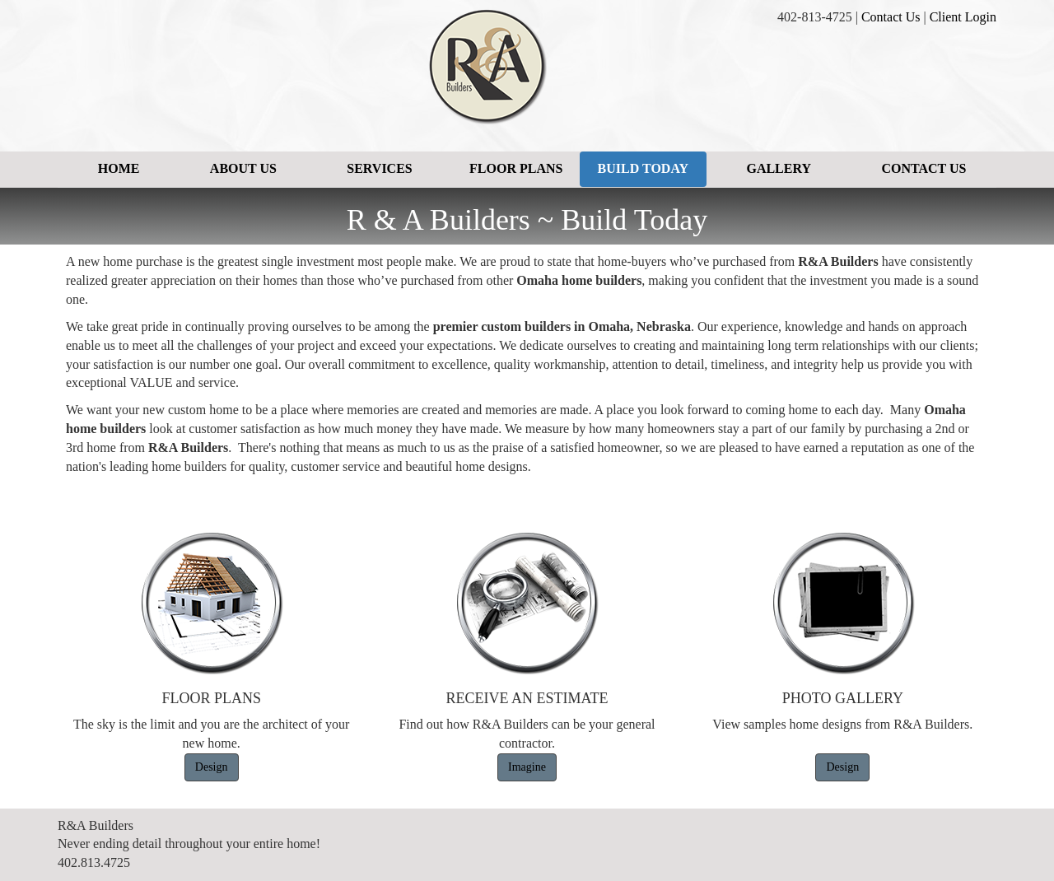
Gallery (778, 168)
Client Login (963, 17)
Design (211, 767)
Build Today (643, 168)
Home (119, 168)
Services (379, 168)
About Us (243, 168)
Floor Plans (515, 168)
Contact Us (891, 17)
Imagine (527, 767)
